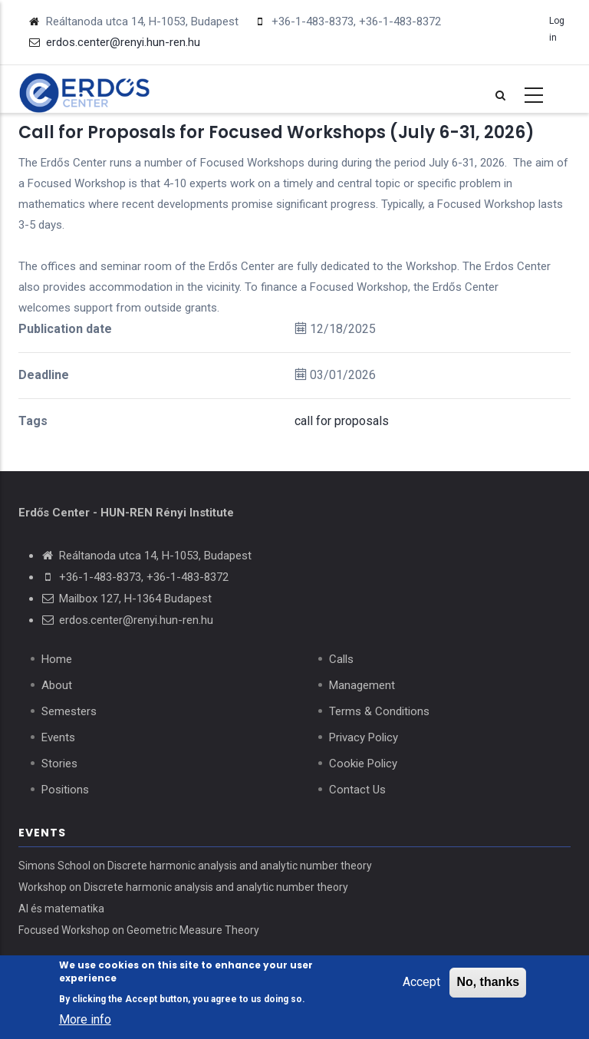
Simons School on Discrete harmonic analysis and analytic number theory (195, 865)
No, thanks (487, 982)
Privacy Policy (363, 737)
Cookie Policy (363, 763)
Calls (341, 659)
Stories (59, 763)
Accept (421, 982)
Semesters (69, 711)
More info (85, 1020)
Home (56, 659)
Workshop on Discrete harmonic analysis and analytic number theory (183, 887)
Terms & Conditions (379, 711)
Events (58, 737)
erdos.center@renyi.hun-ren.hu (136, 620)
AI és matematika (61, 908)
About (56, 685)
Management (362, 685)
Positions (65, 790)
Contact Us (357, 790)
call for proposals (341, 421)
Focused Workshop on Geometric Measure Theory (138, 930)
